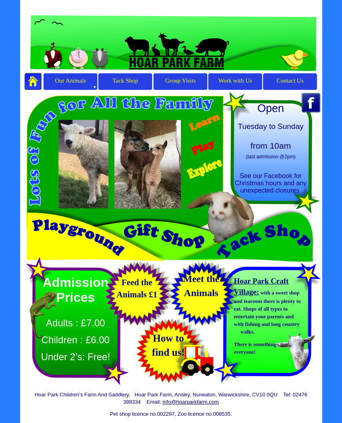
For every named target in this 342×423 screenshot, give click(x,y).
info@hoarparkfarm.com (190, 402)
